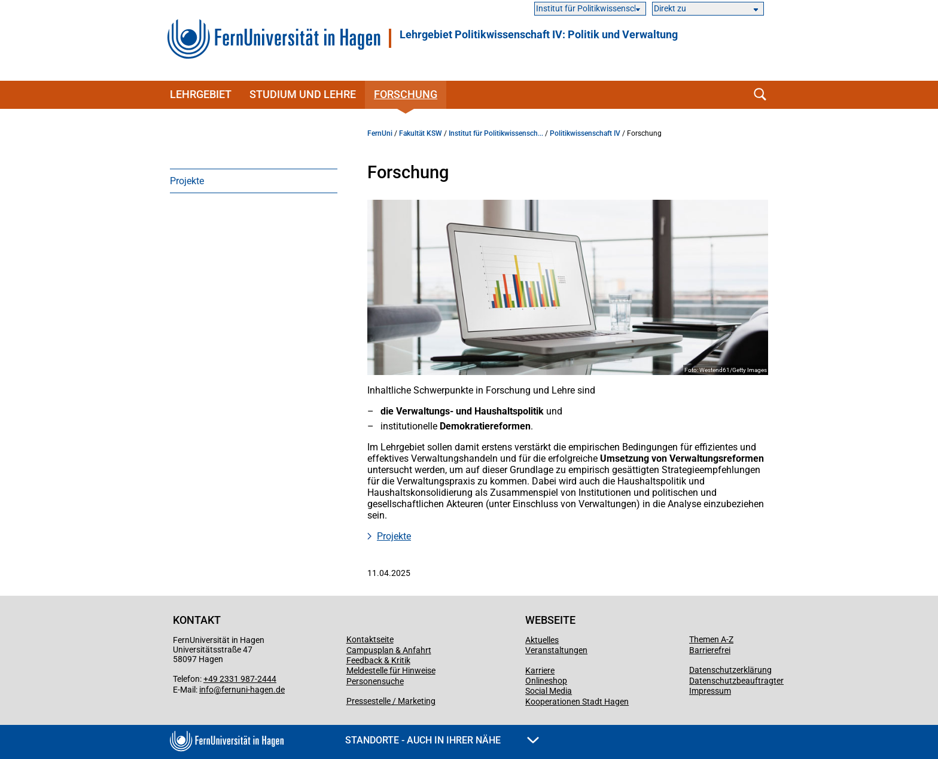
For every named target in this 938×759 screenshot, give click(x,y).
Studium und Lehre (302, 94)
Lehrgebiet (201, 94)
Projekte (187, 181)
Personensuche (375, 681)
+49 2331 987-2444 (239, 679)
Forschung (405, 94)
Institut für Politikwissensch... (496, 133)
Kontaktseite (370, 639)
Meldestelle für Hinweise (391, 670)
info (206, 689)
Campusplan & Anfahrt (388, 650)
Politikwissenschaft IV (585, 133)
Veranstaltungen (556, 650)
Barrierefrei (709, 650)
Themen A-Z (711, 639)
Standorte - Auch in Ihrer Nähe (442, 740)
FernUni (379, 133)
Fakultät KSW (420, 133)
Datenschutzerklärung (730, 670)
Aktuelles (542, 640)
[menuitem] (253, 181)
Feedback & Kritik (378, 660)
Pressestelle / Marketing (391, 701)
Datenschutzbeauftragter (736, 680)
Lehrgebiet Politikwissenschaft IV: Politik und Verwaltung (539, 35)
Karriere (540, 670)
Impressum (710, 691)
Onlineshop (546, 680)
